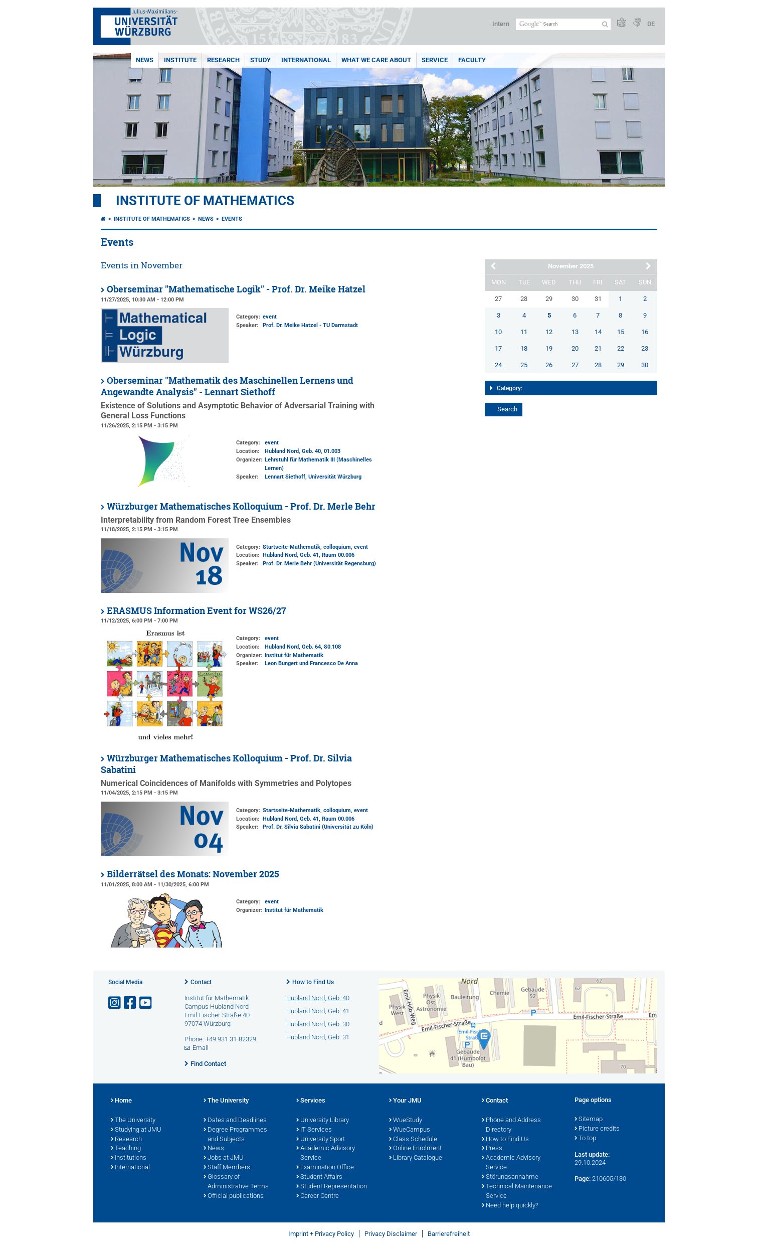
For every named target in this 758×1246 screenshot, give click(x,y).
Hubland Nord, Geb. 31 (317, 1037)
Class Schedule (413, 1139)
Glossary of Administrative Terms (236, 1182)
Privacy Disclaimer (390, 1233)
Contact (201, 982)
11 (523, 332)
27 (575, 365)
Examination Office (325, 1167)
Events (232, 219)
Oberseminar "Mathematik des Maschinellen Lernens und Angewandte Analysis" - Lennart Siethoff (227, 386)
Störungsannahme (510, 1177)
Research (223, 60)
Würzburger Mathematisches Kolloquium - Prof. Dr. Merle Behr (241, 506)
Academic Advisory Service (325, 1153)
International (306, 60)
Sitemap (589, 1119)
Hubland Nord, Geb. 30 (317, 1024)
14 (598, 332)
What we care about (376, 60)
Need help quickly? (510, 1205)
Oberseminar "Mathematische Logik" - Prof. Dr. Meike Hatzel (236, 289)
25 (523, 365)
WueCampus (409, 1130)
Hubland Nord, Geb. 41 (291, 555)
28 (598, 365)
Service (435, 60)
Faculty (472, 60)
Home (121, 1101)
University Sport (320, 1139)
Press (492, 1148)
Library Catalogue (415, 1158)
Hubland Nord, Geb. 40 (293, 451)
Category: (509, 388)
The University (133, 1120)
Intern (500, 24)
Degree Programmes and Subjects (235, 1135)
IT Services (314, 1130)
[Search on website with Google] (563, 24)
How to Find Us (313, 982)
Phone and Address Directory (511, 1125)
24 (498, 365)
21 (598, 348)
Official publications (234, 1196)
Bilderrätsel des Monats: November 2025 (193, 874)
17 (498, 348)
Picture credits (597, 1129)
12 (548, 332)
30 (644, 365)
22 (620, 348)
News (144, 60)
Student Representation (331, 1186)
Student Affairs (319, 1177)
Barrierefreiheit (449, 1233)
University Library (322, 1120)
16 (644, 332)
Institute (180, 60)
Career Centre (317, 1196)
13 (575, 332)
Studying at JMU (136, 1130)
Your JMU (405, 1101)
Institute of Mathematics (205, 200)
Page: (583, 1178)
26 (548, 365)
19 (548, 348)
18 (523, 348)
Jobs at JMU (224, 1158)
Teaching (126, 1148)
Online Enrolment (415, 1148)
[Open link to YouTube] (146, 1003)
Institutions (128, 1158)
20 (575, 348)
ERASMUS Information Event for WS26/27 (196, 610)
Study (260, 60)
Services (310, 1101)
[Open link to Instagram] (115, 1003)
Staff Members (227, 1167)
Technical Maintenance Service (517, 1191)
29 (620, 365)
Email (201, 1047)
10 (498, 332)
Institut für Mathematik (294, 655)
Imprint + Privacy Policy (321, 1233)
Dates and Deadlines (235, 1120)
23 (644, 348)
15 (620, 332)
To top (585, 1138)
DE (651, 24)
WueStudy (405, 1120)
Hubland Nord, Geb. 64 (293, 647)
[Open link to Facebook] (131, 1003)
